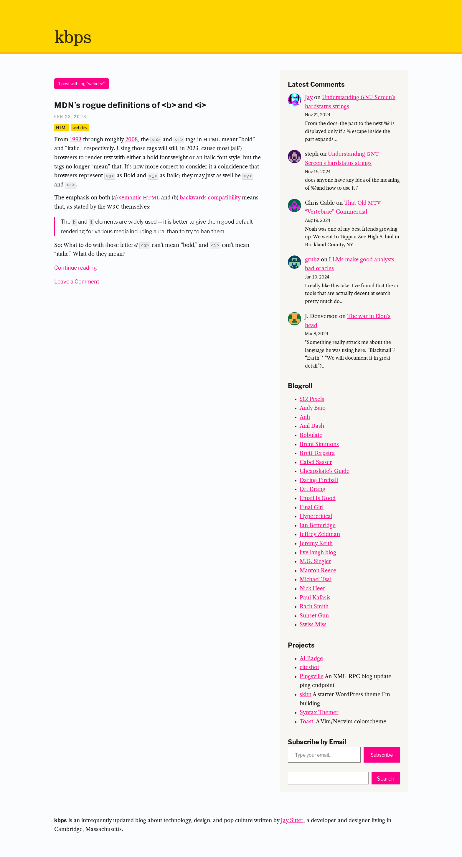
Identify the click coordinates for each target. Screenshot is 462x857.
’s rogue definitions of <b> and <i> (130, 104)
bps (72, 38)
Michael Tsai (315, 579)
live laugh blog (318, 553)
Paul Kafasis (315, 598)
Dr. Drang (312, 489)
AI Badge (311, 658)
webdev (80, 127)
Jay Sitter (292, 820)
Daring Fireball (319, 480)
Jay (309, 97)
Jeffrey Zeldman (320, 534)
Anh (305, 417)
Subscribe (382, 754)
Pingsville (312, 676)
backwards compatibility (210, 198)
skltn (305, 694)
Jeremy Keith (316, 543)
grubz (312, 260)
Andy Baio (313, 408)
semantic (139, 198)
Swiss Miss (313, 624)
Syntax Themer (319, 712)
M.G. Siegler (315, 561)
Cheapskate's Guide (324, 471)
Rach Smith (314, 606)
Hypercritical (316, 516)
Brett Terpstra (317, 453)
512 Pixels (312, 399)
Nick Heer (312, 588)
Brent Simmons (319, 444)
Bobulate (311, 435)
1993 (76, 139)
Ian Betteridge (318, 525)
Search (386, 778)
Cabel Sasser (316, 462)
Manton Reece (318, 570)
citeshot (309, 667)
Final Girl (312, 507)
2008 (131, 139)
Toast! (307, 722)
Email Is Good (318, 498)
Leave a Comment (76, 280)
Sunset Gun (314, 616)
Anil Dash (312, 426)
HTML (62, 127)
